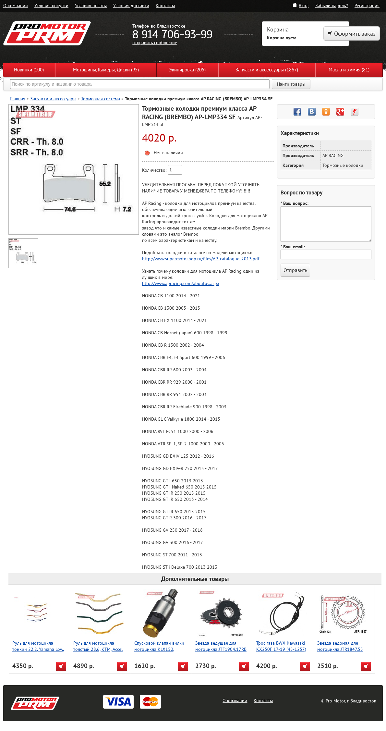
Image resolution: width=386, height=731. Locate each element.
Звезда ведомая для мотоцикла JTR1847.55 (340, 646)
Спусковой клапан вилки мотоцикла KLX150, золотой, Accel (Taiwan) (159, 649)
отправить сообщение (154, 42)
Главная (17, 98)
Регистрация (367, 5)
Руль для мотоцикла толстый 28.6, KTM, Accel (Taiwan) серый (98, 649)
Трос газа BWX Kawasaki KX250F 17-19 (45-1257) (281, 646)
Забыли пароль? (331, 5)
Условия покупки (51, 5)
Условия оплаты (91, 5)
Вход (300, 5)
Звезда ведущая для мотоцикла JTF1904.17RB (221, 646)
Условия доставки (131, 5)
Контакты (165, 5)
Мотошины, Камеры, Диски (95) (106, 70)
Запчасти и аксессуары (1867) (266, 70)
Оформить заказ (352, 33)
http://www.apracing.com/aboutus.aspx (180, 283)
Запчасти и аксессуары (53, 98)
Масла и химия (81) (349, 70)
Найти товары (291, 84)
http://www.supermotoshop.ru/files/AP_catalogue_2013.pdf (200, 258)
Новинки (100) (29, 70)
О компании (15, 5)
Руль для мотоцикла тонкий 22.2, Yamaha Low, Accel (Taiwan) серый (38, 649)
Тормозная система (100, 98)
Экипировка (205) (187, 70)
